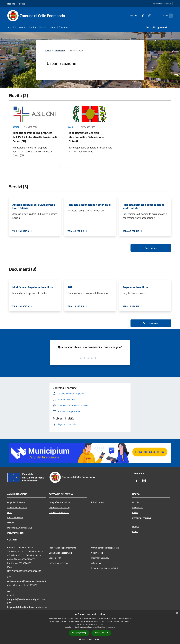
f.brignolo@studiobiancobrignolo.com (26, 599)
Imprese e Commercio (59, 507)
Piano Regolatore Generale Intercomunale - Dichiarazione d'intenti (86, 137)
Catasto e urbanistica (59, 512)
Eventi (135, 531)
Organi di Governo (16, 502)
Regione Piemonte (16, 3)
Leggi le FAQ (55, 557)
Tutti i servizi (151, 248)
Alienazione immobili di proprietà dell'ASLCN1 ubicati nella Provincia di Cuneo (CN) (35, 137)
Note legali (96, 563)
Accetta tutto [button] (79, 633)
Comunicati (137, 507)
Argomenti (60, 50)
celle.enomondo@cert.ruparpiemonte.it (26, 581)
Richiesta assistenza (58, 563)
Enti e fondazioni (15, 517)
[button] (90, 639)
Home (48, 50)
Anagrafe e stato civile (59, 502)
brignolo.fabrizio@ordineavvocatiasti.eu (27, 607)
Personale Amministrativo (19, 527)
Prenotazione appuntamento (62, 547)
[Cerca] (169, 15)
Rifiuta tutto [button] (101, 633)
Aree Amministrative (17, 507)
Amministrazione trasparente (105, 547)
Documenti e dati (15, 532)
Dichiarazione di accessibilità (104, 568)
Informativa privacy (100, 557)
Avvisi (70, 127)
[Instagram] (144, 15)
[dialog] (90, 627)
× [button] (177, 613)
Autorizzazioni (97, 502)
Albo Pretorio (97, 552)
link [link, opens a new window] (117, 627)
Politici (10, 522)
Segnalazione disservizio (60, 552)
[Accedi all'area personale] (162, 4)
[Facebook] (137, 15)
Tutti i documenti (151, 323)
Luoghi (135, 526)
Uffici (9, 512)
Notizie (16, 127)
